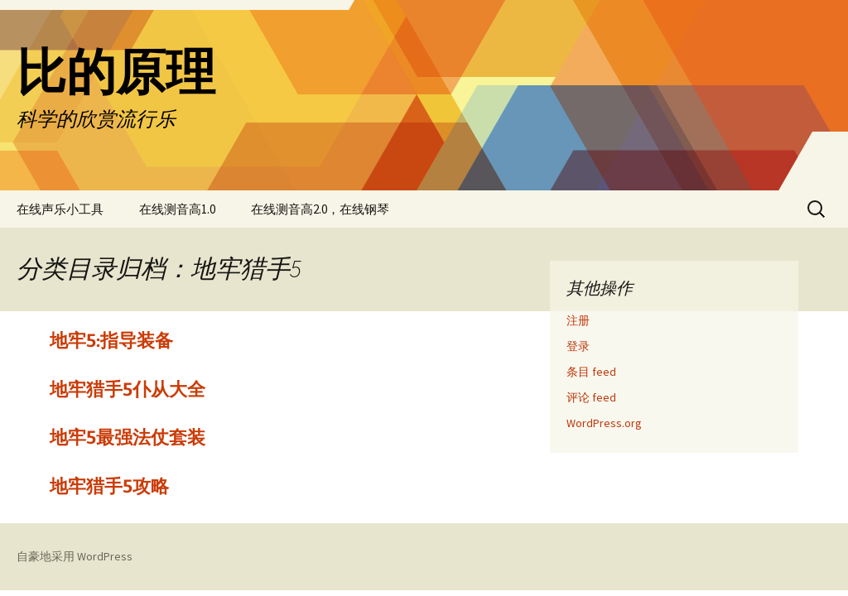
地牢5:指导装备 (111, 340)
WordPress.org (604, 423)
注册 (578, 320)
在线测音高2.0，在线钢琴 (320, 209)
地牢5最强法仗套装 (127, 437)
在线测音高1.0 (177, 209)
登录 (578, 346)
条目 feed (591, 371)
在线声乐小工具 (60, 209)
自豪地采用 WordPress (74, 556)
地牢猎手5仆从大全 (127, 389)
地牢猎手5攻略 (109, 486)
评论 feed (591, 397)
